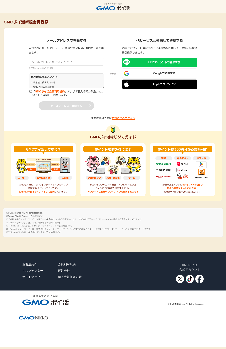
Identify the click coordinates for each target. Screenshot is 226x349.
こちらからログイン (123, 118)
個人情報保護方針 (70, 277)
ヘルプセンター (32, 270)
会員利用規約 (67, 264)
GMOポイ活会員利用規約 (50, 91)
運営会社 (64, 270)
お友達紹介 (29, 264)
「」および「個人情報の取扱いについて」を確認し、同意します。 (68, 93)
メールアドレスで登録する (66, 106)
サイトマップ (31, 277)
